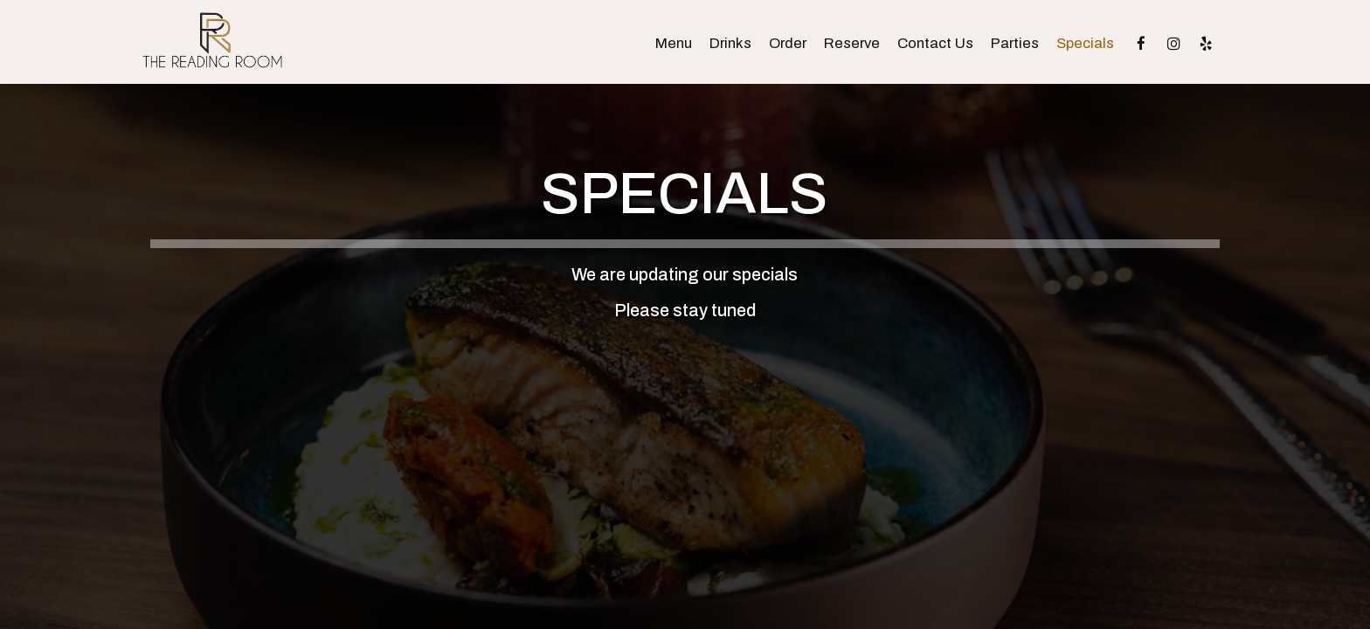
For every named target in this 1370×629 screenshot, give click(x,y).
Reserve (852, 43)
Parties (1015, 43)
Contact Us (935, 43)
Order (787, 43)
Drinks (730, 43)
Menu (673, 43)
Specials (1085, 43)
